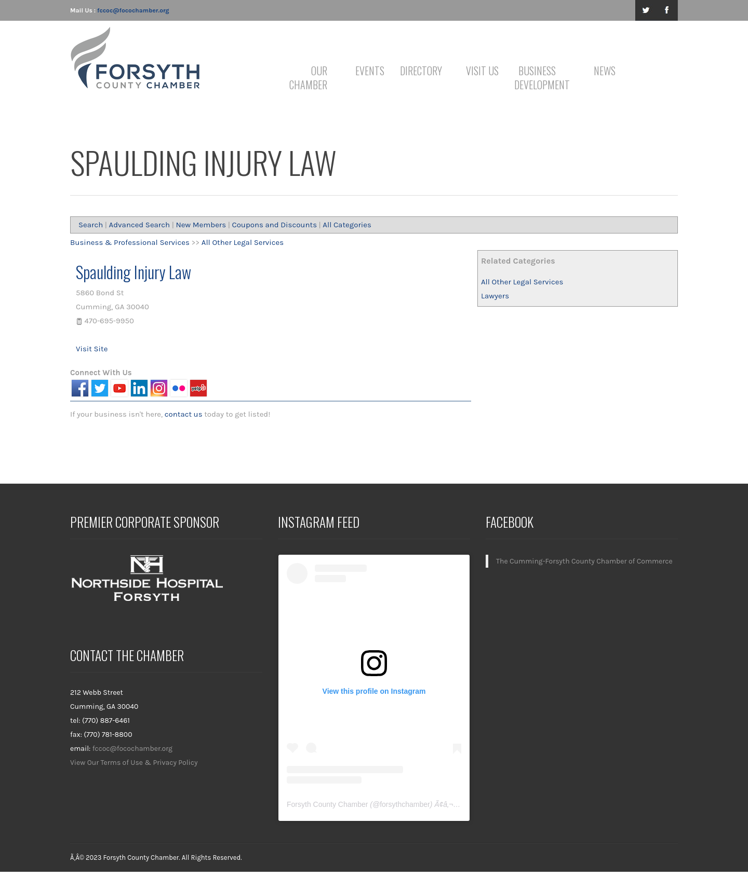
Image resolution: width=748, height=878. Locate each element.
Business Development (539, 77)
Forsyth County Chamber (327, 804)
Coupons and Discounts (274, 224)
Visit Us (482, 70)
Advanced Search (139, 224)
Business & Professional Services (130, 242)
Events (369, 70)
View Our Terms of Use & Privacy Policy (134, 762)
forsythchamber (405, 804)
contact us (184, 414)
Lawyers (495, 295)
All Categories (347, 224)
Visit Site (92, 348)
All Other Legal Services (522, 281)
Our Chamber (308, 77)
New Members (201, 224)
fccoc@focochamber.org (133, 10)
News (605, 70)
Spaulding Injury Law (133, 271)
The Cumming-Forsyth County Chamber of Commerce (584, 561)
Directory (421, 70)
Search (90, 224)
